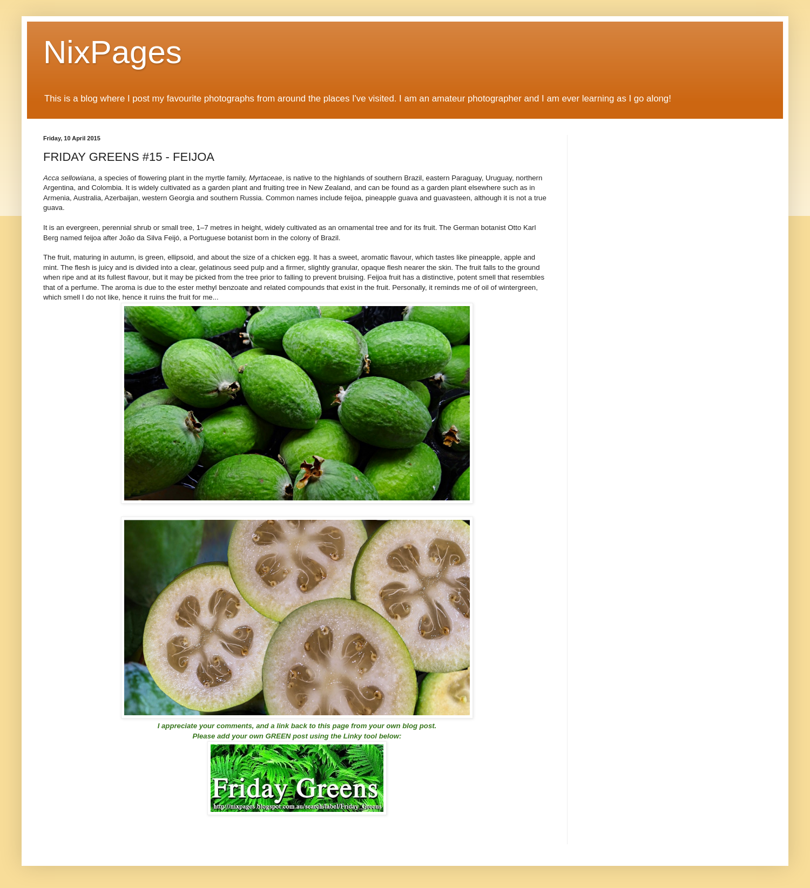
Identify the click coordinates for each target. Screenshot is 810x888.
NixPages (112, 52)
